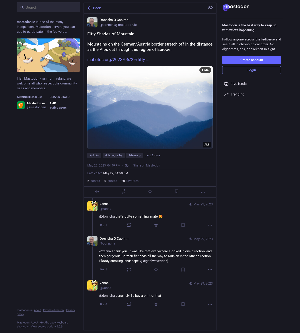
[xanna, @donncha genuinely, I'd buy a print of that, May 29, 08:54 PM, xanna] (150, 294)
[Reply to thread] (103, 225)
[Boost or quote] (123, 191)
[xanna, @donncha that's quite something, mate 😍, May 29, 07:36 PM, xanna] (150, 215)
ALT (207, 144)
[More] (203, 192)
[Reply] (97, 191)
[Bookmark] (176, 191)
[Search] (48, 7)
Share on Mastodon (146, 165)
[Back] (144, 7)
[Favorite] (150, 191)
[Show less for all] (210, 7)
